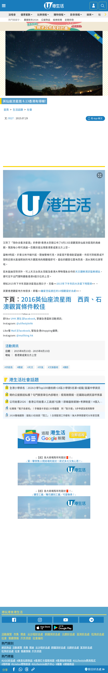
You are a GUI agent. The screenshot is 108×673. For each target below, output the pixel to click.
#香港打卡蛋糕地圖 (44, 660)
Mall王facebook (20, 330)
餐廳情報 (13, 638)
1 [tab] (47, 26)
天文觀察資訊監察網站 (87, 271)
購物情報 (58, 14)
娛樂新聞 (57, 19)
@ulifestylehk (24, 323)
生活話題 (18, 109)
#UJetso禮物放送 (20, 664)
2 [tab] (50, 26)
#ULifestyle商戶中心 (43, 664)
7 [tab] (54, 30)
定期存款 (69, 19)
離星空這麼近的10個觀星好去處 (58, 291)
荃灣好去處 (83, 634)
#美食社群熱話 (25, 660)
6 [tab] (62, 26)
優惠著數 (25, 14)
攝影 (66, 367)
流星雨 (9, 367)
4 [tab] (56, 26)
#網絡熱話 (68, 664)
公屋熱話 (45, 19)
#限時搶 (6, 664)
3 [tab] (53, 26)
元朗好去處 (68, 634)
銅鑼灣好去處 (52, 634)
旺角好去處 (97, 634)
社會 (29, 109)
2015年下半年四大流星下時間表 (74, 283)
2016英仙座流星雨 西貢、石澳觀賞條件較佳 (52, 303)
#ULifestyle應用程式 (84, 660)
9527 (11, 118)
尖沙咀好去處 (35, 634)
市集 (16, 634)
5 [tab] (59, 26)
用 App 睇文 (97, 118)
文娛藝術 (53, 367)
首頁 (6, 109)
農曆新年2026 (31, 19)
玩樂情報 (42, 14)
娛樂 (89, 14)
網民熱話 (6, 647)
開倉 (23, 634)
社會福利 (38, 638)
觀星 (20, 367)
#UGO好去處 (8, 660)
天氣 (41, 367)
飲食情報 (75, 14)
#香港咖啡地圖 (64, 660)
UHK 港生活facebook (23, 318)
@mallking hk (24, 335)
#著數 (59, 664)
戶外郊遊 (26, 638)
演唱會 (12, 14)
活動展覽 (7, 634)
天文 (31, 367)
